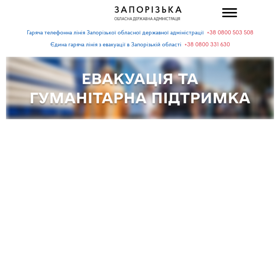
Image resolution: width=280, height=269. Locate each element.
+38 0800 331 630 (207, 45)
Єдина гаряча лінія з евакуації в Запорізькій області (115, 45)
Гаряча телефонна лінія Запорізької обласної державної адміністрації (115, 33)
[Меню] (229, 14)
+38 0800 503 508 (230, 33)
